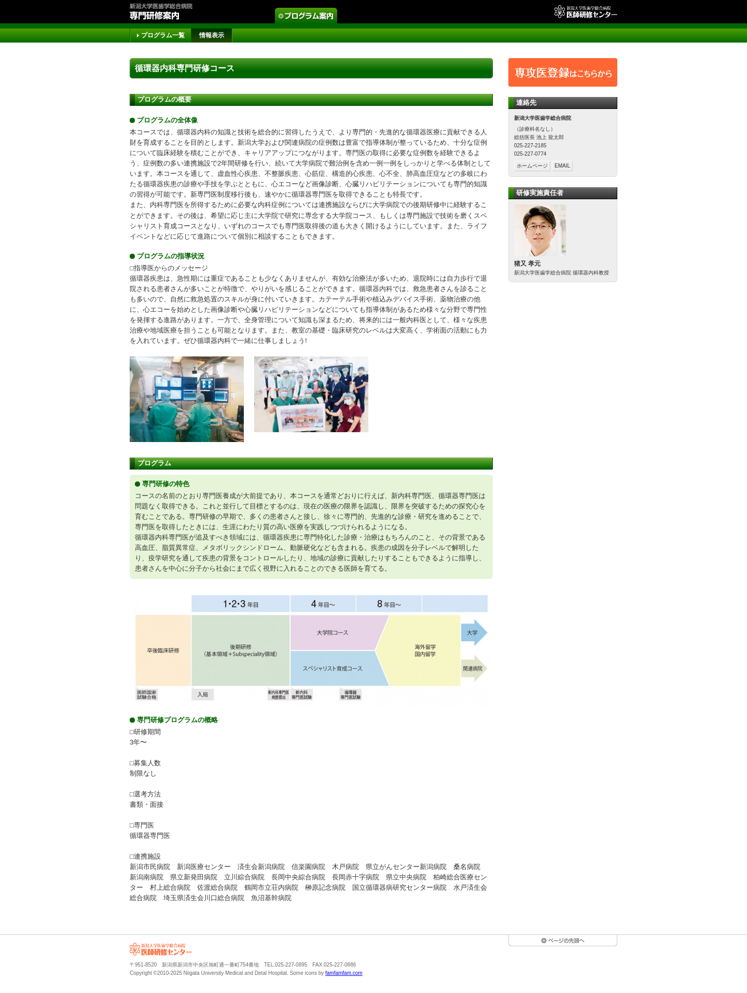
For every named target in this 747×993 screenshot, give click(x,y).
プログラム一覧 (163, 35)
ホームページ (532, 166)
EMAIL (562, 166)
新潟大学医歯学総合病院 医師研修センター (161, 949)
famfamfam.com (344, 973)
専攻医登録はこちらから (562, 72)
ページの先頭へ (562, 940)
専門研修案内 (170, 11)
